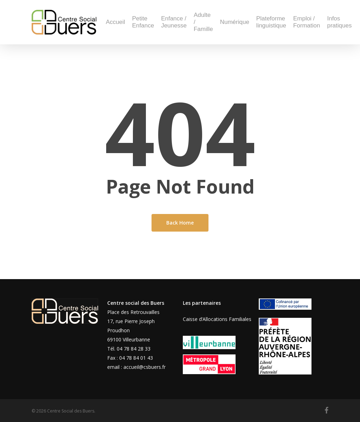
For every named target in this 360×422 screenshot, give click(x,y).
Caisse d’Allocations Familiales (217, 319)
